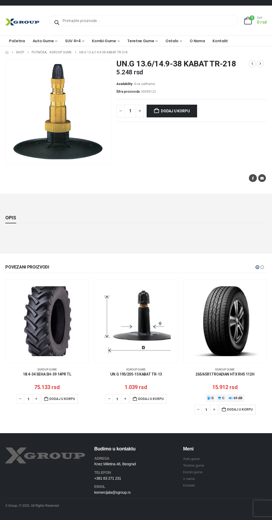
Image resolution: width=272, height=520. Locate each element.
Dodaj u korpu (175, 111)
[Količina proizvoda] (130, 111)
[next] (260, 63)
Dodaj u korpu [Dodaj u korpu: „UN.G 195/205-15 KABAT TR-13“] (151, 399)
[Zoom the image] (45, 451)
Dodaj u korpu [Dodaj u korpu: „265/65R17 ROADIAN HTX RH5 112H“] (240, 409)
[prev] (252, 63)
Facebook (253, 178)
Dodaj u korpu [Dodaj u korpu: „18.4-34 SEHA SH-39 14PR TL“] (62, 399)
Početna (17, 41)
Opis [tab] (10, 217)
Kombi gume (104, 41)
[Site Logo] (22, 22)
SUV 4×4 (73, 41)
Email (262, 178)
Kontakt (220, 41)
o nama (188, 479)
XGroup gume (47, 369)
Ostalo (171, 41)
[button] (257, 267)
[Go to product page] (47, 321)
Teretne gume (140, 41)
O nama (197, 41)
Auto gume (43, 41)
